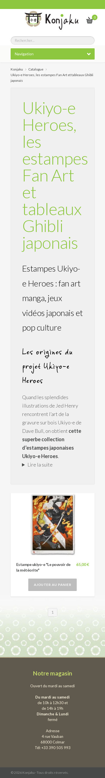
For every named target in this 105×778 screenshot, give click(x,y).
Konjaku (17, 69)
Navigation (24, 53)
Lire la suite (40, 464)
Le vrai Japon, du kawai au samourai (76, 20)
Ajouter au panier (52, 585)
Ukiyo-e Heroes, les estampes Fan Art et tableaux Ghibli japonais (55, 174)
